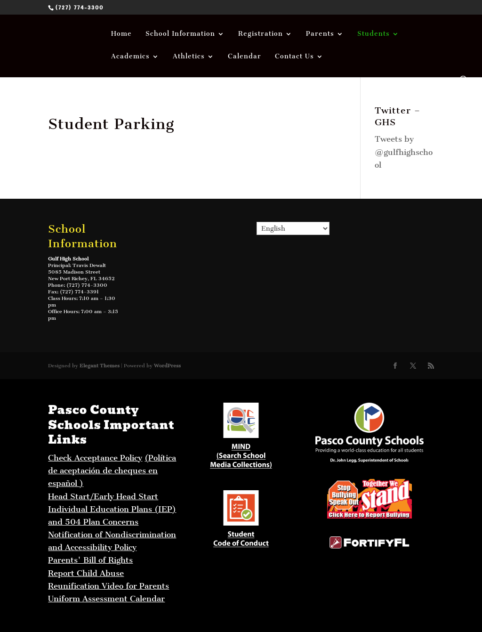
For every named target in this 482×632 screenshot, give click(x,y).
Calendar (244, 56)
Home (121, 34)
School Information (180, 34)
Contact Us (294, 56)
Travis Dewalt (89, 265)
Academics (130, 56)
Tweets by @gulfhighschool (404, 151)
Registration (260, 34)
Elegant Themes (100, 366)
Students (373, 34)
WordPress (167, 366)
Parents (320, 34)
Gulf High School (68, 259)
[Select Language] (293, 228)
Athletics (189, 56)
